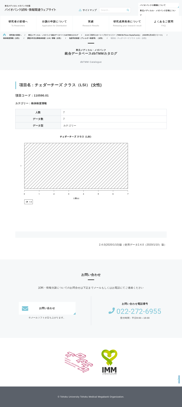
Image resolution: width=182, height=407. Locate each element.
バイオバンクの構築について (153, 5)
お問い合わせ (38, 308)
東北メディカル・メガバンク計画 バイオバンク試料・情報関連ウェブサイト (30, 8)
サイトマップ (90, 10)
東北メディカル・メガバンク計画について (158, 12)
